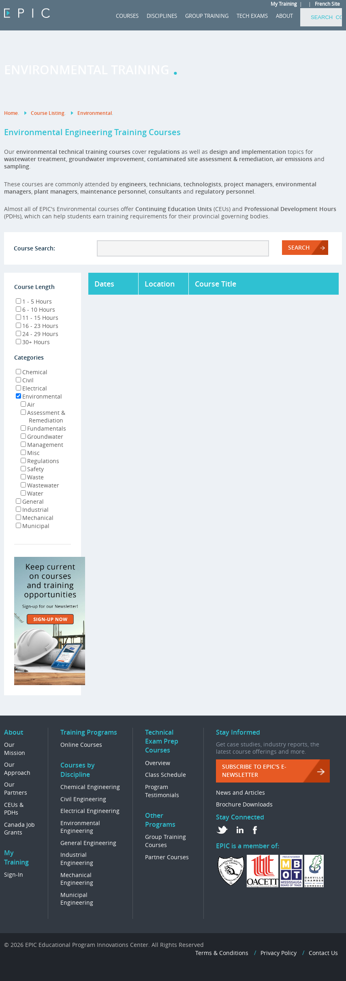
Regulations (40, 461)
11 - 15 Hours (37, 317)
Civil (25, 380)
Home (11, 113)
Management (42, 444)
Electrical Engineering (90, 811)
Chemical (31, 372)
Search (299, 247)
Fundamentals (43, 428)
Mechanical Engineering (76, 879)
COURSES (127, 15)
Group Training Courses (165, 841)
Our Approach (17, 768)
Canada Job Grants (19, 829)
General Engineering (88, 843)
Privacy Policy (279, 953)
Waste (32, 477)
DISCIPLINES (162, 15)
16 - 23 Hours (37, 326)
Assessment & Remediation (39, 416)
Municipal (32, 526)
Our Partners (15, 788)
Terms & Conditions (221, 953)
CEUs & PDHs (13, 809)
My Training (284, 3)
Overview (157, 763)
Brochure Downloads (244, 804)
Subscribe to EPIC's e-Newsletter (254, 770)
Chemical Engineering (90, 787)
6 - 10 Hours (35, 309)
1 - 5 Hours (34, 301)
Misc (30, 453)
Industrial (32, 509)
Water (32, 493)
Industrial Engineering (76, 859)
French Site (327, 3)
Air (28, 404)
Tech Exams (252, 15)
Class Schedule (165, 774)
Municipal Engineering (76, 899)
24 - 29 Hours (37, 334)
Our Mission (14, 749)
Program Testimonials (162, 791)
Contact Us (323, 953)
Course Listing (47, 113)
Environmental (94, 113)
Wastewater (40, 485)
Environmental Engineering (80, 827)
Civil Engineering (83, 799)
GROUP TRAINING (207, 15)
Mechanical (34, 518)
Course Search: (34, 248)
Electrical (31, 388)
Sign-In (13, 874)
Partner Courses (167, 857)
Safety (32, 469)
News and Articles (240, 792)
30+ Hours (33, 342)
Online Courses (81, 744)
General (30, 501)
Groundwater (42, 436)
